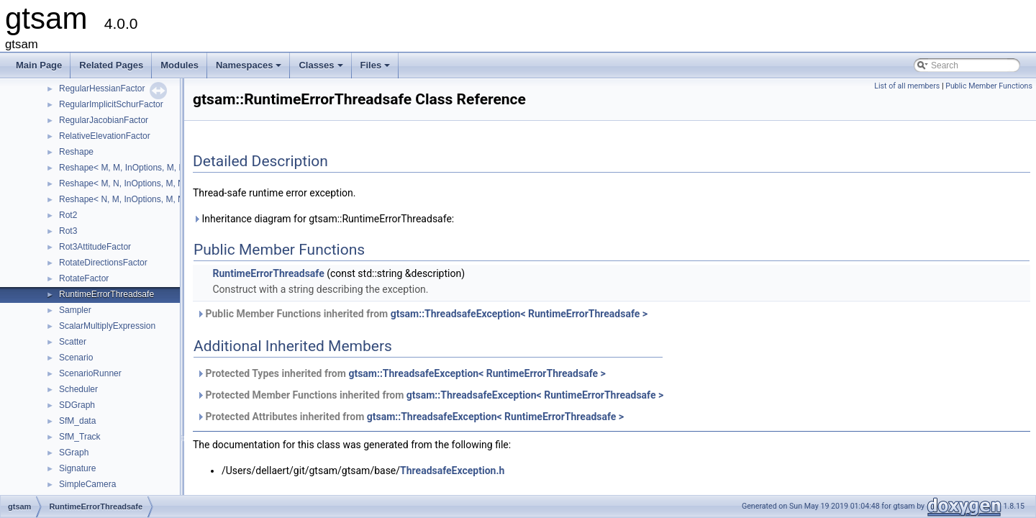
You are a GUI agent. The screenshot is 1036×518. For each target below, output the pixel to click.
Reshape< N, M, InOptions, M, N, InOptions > (146, 199)
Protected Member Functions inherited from (429, 395)
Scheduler (78, 389)
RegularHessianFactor (102, 88)
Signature (77, 468)
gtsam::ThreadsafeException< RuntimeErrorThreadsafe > (519, 313)
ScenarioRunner (90, 373)
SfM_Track (80, 437)
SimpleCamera (87, 484)
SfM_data (77, 421)
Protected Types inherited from (401, 373)
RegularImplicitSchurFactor (111, 104)
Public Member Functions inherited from (422, 313)
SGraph (73, 452)
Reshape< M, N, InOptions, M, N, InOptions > (146, 183)
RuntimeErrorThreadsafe (106, 294)
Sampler (75, 310)
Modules (179, 65)
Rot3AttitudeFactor (95, 247)
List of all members (907, 86)
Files (376, 69)
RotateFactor (84, 278)
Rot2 (68, 215)
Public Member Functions (988, 86)
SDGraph (77, 405)
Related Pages (111, 65)
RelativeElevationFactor (104, 136)
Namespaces (250, 69)
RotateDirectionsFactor (103, 263)
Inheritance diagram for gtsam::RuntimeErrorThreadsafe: (323, 218)
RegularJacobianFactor (103, 120)
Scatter (72, 342)
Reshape (76, 152)
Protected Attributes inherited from (410, 416)
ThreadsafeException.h (452, 470)
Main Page (39, 65)
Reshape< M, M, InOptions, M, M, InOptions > (147, 168)
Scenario (76, 358)
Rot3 (68, 231)
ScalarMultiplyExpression (107, 326)
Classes (322, 69)
